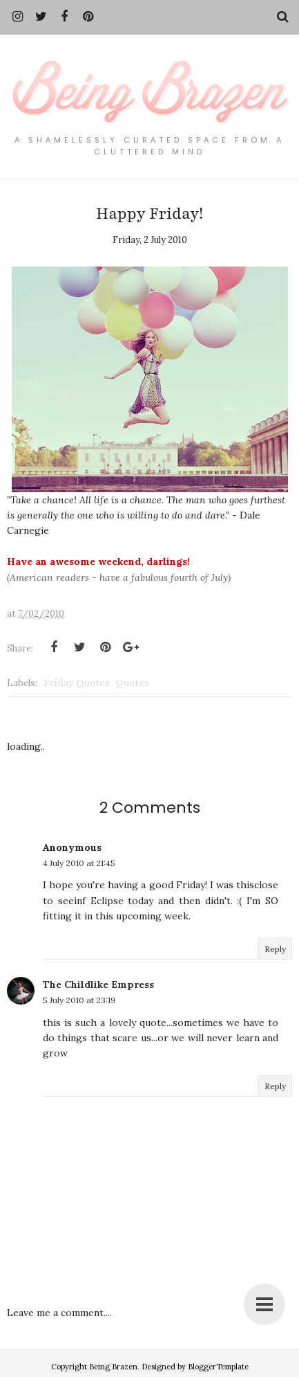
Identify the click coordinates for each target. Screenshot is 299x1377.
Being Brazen (113, 1366)
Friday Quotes (77, 683)
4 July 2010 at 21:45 (79, 863)
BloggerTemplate (218, 1366)
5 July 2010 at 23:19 (79, 1000)
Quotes (132, 683)
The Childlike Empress (98, 984)
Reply (275, 949)
